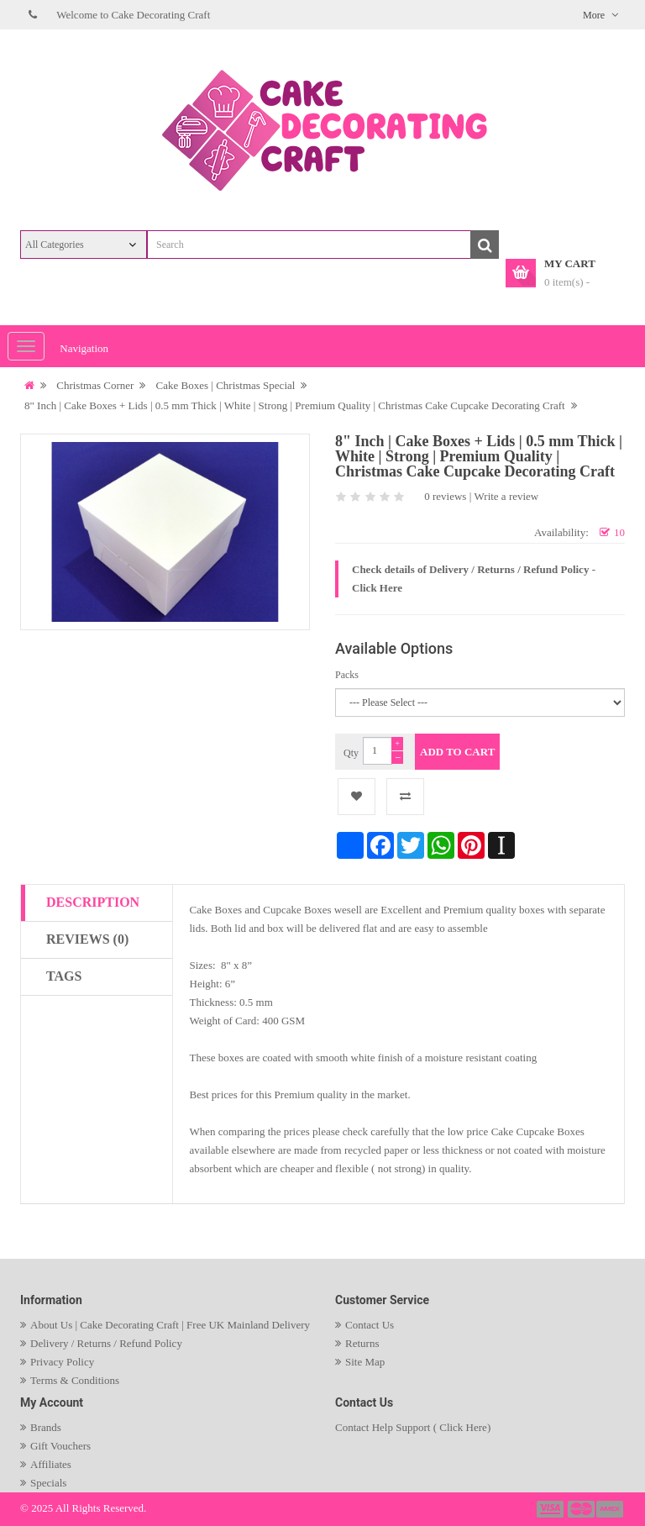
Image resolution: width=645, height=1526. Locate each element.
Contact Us (369, 1324)
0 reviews (445, 496)
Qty (351, 753)
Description (92, 902)
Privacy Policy (62, 1361)
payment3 (610, 1509)
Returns (362, 1343)
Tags (63, 976)
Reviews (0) (87, 939)
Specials (48, 1482)
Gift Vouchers (60, 1445)
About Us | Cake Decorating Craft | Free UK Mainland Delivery (170, 1324)
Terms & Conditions (74, 1380)
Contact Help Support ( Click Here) (412, 1427)
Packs (347, 675)
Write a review (507, 496)
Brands (45, 1427)
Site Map (365, 1361)
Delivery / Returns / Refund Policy (106, 1343)
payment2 (582, 1509)
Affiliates (50, 1464)
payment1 (552, 1509)
